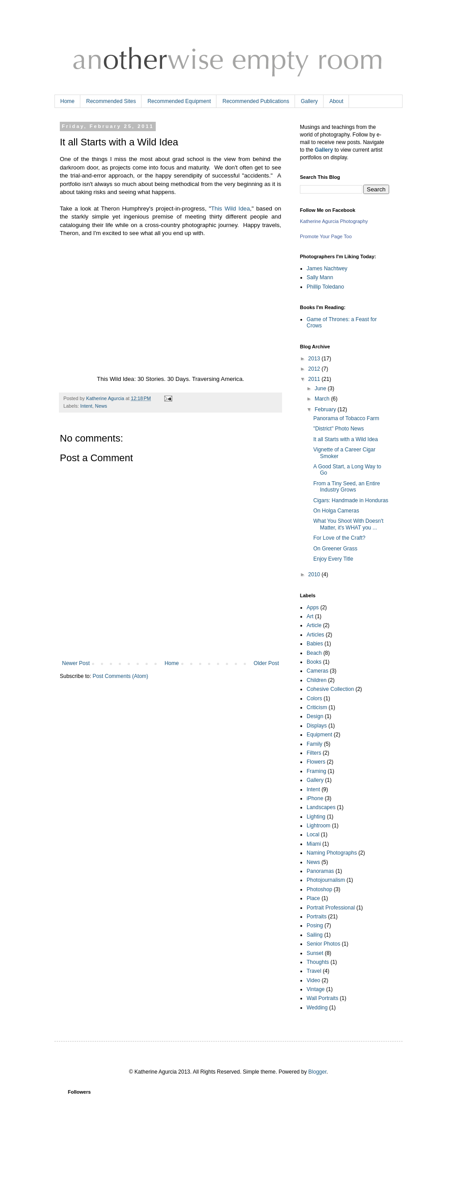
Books (314, 662)
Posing (315, 925)
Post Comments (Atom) (120, 676)
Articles (315, 635)
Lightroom (318, 825)
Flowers (316, 762)
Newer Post (76, 663)
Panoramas (320, 871)
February (326, 409)
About (336, 101)
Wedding (317, 1007)
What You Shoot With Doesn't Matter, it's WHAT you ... (348, 524)
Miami (314, 844)
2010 (315, 574)
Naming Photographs (332, 853)
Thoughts (318, 962)
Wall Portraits (322, 998)
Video (313, 980)
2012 (315, 369)
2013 (315, 358)
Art (310, 616)
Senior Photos (323, 944)
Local (313, 834)
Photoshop (319, 889)
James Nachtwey (327, 268)
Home (67, 101)
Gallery (309, 101)
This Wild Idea (230, 208)
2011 (315, 379)
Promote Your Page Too (326, 236)
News (101, 406)
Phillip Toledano (325, 287)
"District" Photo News (338, 429)
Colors (314, 698)
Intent (86, 406)
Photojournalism (326, 880)
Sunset (315, 953)
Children (317, 680)
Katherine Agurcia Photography (334, 221)
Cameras (317, 671)
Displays (317, 726)
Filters (314, 753)
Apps (313, 607)
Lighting (316, 817)
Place (313, 898)
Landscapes (321, 807)
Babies (315, 644)
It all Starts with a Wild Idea (345, 439)
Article (314, 625)
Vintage (315, 989)
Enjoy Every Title (333, 559)
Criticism (317, 707)
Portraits (317, 916)
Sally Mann (320, 277)
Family (314, 744)
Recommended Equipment (179, 101)
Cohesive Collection (330, 689)
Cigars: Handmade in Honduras (350, 500)
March (323, 399)
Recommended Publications (255, 101)
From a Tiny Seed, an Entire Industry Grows (346, 486)
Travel (314, 971)
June (321, 388)
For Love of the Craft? (339, 538)
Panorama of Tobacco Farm (346, 418)
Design (315, 716)
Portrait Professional (331, 908)
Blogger (317, 1072)
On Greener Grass (335, 548)
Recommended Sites (111, 101)
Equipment (319, 734)
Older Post (266, 663)
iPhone (315, 798)
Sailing (315, 935)
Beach (314, 653)
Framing (316, 771)
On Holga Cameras (336, 511)
